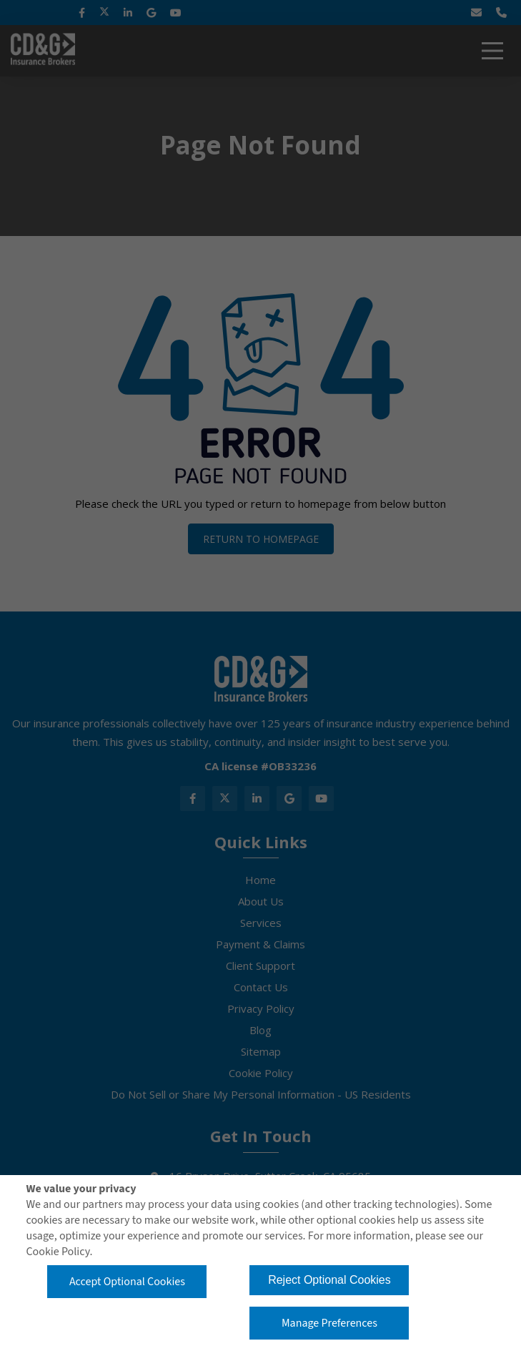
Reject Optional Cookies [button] (329, 1280)
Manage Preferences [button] (329, 1323)
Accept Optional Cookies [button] (127, 1281)
